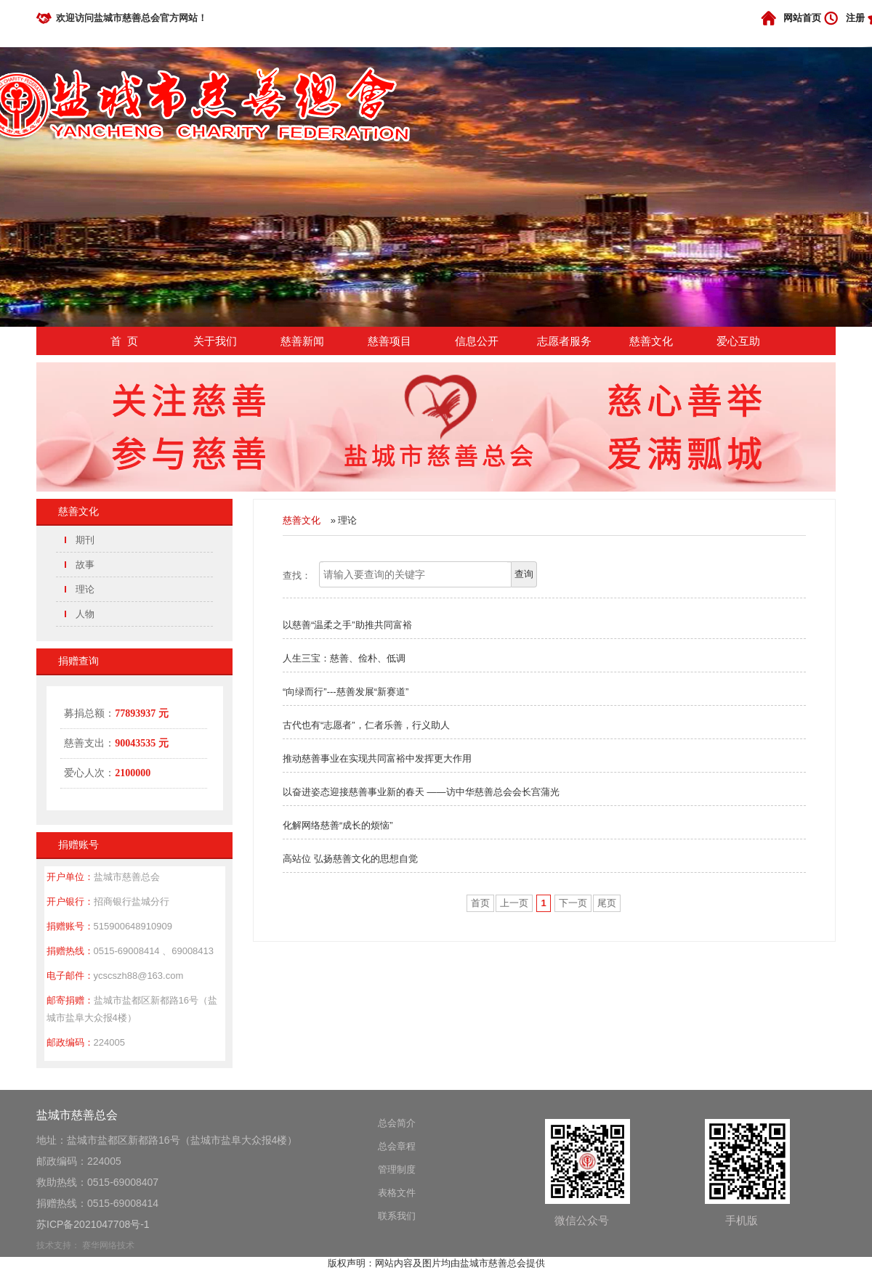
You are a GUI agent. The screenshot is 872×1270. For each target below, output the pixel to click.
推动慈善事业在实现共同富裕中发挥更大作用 (377, 758)
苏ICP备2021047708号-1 (93, 1224)
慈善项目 (389, 341)
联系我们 (397, 1215)
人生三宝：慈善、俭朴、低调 (344, 658)
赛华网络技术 (108, 1245)
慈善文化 (651, 341)
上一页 (514, 902)
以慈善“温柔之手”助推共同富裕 (347, 624)
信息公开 (476, 341)
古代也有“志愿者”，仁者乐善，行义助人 (366, 725)
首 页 (124, 341)
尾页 (606, 902)
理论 (85, 589)
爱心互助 (738, 341)
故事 (85, 564)
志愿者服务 (564, 341)
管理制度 (397, 1169)
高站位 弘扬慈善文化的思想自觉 (350, 858)
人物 (85, 613)
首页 (480, 902)
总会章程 (397, 1146)
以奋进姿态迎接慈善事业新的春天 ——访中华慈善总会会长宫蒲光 (421, 791)
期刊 (85, 539)
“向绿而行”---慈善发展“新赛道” (345, 691)
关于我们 (215, 341)
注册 (855, 17)
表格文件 (397, 1192)
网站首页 (802, 17)
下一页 (573, 902)
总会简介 (397, 1123)
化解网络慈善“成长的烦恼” (338, 825)
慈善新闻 (302, 341)
